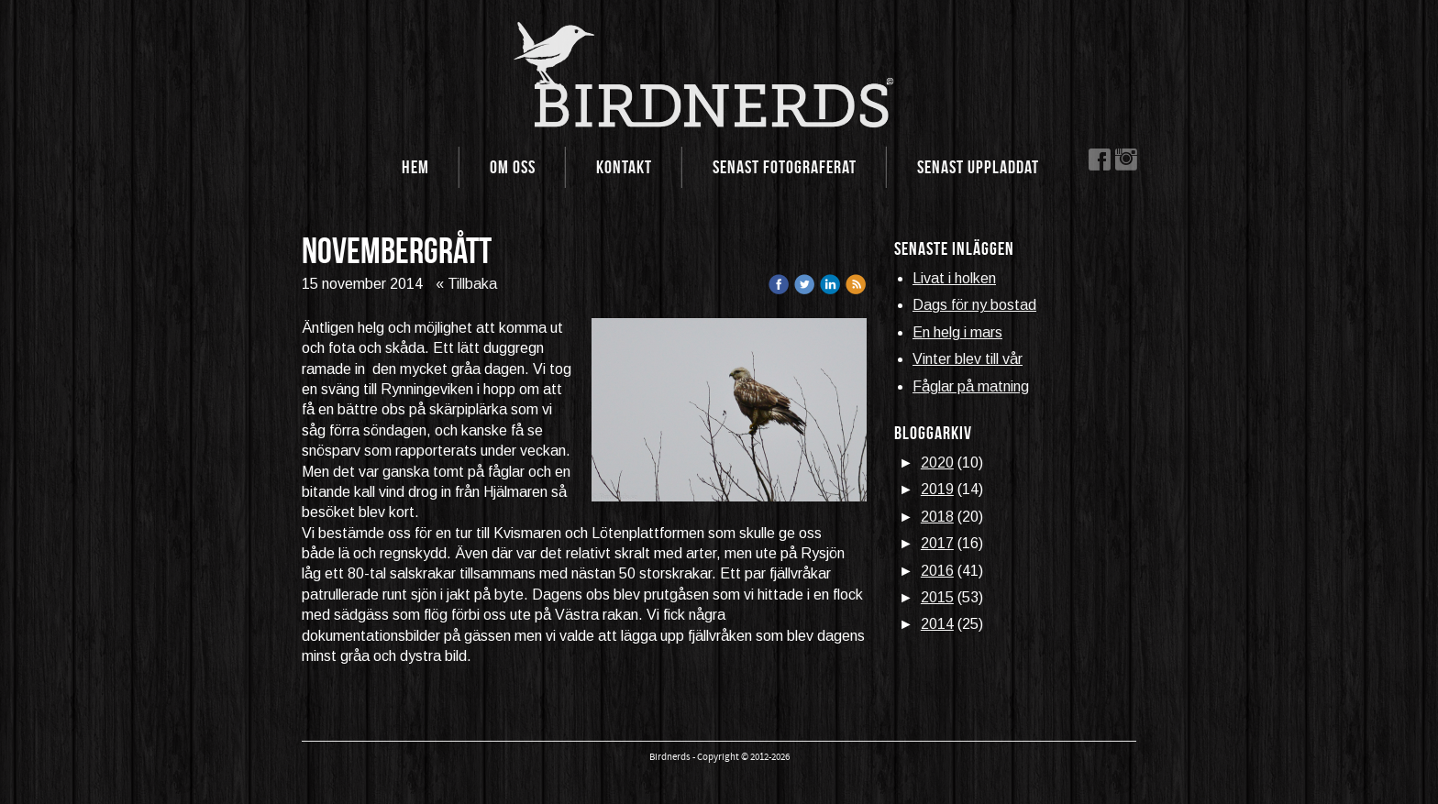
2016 (937, 570)
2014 (937, 624)
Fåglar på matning (971, 386)
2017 (937, 543)
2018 (937, 516)
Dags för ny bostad (974, 305)
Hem (415, 167)
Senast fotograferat (785, 167)
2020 (937, 462)
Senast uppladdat (978, 167)
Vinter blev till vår (968, 359)
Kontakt (624, 167)
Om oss (513, 167)
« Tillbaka (466, 284)
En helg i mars (957, 332)
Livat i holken (954, 278)
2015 (937, 597)
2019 (937, 489)
